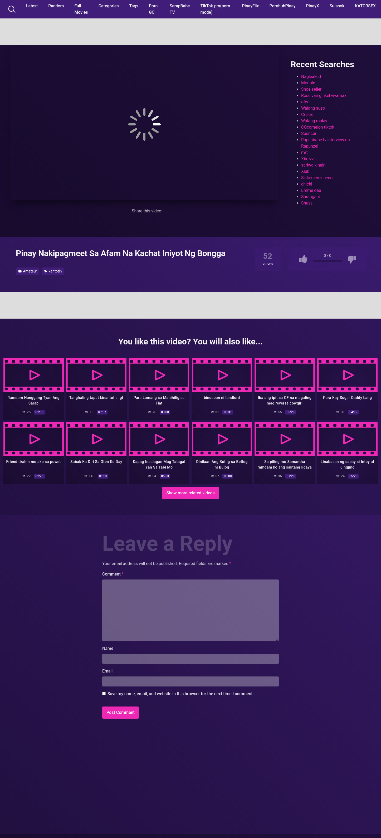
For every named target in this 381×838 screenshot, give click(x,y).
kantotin (53, 271)
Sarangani (310, 196)
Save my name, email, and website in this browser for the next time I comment (180, 693)
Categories (109, 5)
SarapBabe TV (180, 9)
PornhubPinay (282, 5)
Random (56, 5)
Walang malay (314, 120)
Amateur (27, 271)
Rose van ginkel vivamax (323, 95)
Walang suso (313, 108)
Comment (113, 573)
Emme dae (311, 190)
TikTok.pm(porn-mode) (216, 9)
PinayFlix (250, 5)
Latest (32, 5)
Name (107, 648)
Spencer (308, 133)
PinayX (312, 5)
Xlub (305, 171)
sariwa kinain (313, 165)
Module (308, 82)
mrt (304, 152)
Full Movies (81, 9)
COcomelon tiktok (317, 127)
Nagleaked (311, 76)
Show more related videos (190, 492)
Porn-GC (154, 9)
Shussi (307, 203)
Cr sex (307, 114)
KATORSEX (365, 5)
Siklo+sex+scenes (318, 177)
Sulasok (337, 5)
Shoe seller (311, 89)
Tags (133, 5)
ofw (304, 101)
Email (107, 670)
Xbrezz (307, 158)
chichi (306, 184)
